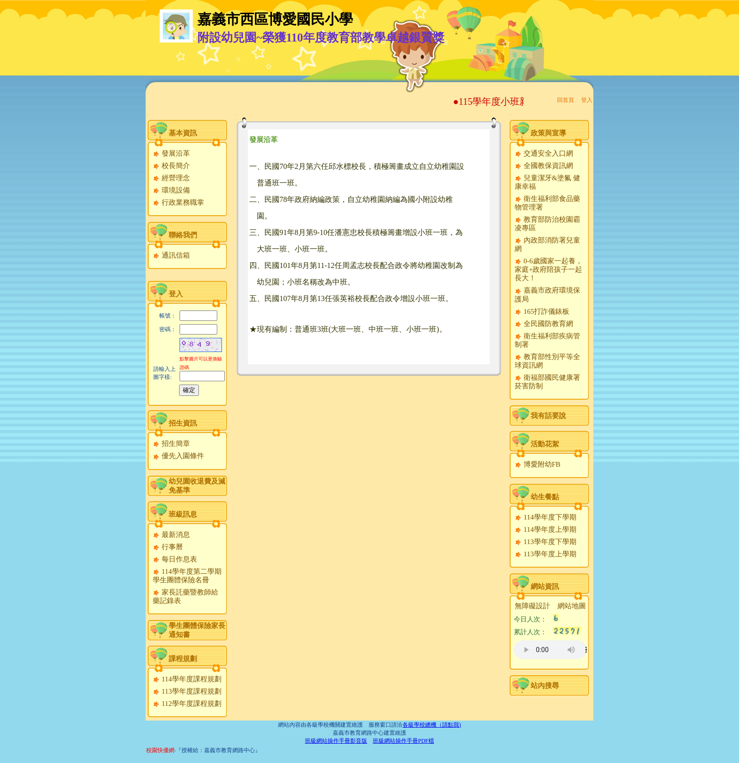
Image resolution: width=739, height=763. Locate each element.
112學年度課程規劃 (187, 703)
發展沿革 (171, 153)
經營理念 (171, 178)
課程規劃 (183, 658)
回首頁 (565, 100)
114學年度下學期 (545, 517)
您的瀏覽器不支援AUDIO (550, 649)
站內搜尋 (545, 685)
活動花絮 (545, 444)
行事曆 (168, 547)
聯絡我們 (183, 235)
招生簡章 (171, 443)
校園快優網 (160, 750)
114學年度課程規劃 (187, 679)
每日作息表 (175, 559)
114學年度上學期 (545, 529)
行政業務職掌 (178, 202)
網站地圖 (572, 606)
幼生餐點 (545, 497)
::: (148, 114)
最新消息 (171, 534)
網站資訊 (545, 586)
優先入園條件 (178, 456)
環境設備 (171, 190)
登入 (586, 100)
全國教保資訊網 (544, 165)
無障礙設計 (532, 606)
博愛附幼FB (537, 464)
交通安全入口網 (544, 153)
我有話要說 (548, 415)
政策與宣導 (548, 133)
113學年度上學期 (545, 554)
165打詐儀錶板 (542, 311)
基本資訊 (183, 133)
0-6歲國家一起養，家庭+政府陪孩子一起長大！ (549, 269)
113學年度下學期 (545, 541)
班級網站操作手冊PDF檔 (403, 741)
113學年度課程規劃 (187, 691)
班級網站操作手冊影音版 (336, 741)
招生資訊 (183, 423)
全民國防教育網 (544, 323)
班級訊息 (183, 514)
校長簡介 (171, 165)
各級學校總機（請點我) (431, 724)
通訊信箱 (171, 255)
